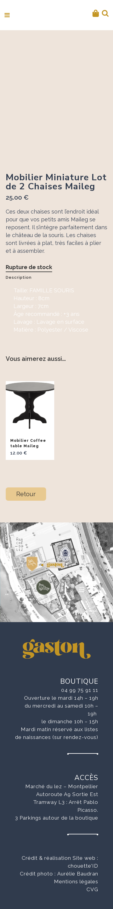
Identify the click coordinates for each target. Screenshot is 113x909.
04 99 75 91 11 (79, 690)
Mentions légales (76, 881)
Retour (26, 494)
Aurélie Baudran (77, 874)
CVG (92, 889)
